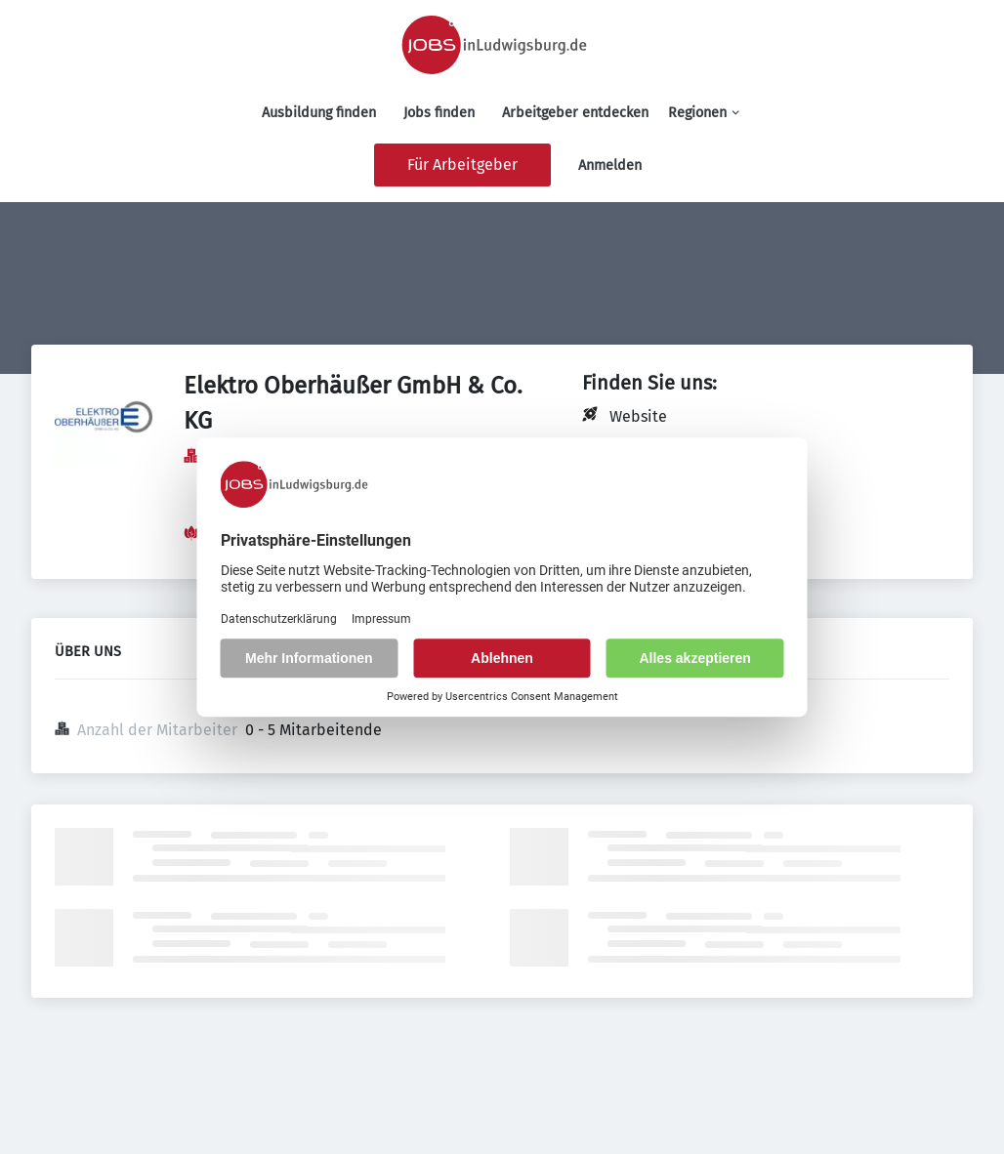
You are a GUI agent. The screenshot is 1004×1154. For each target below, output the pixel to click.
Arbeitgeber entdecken (575, 112)
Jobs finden (439, 112)
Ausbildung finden (319, 112)
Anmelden (610, 165)
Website (638, 416)
